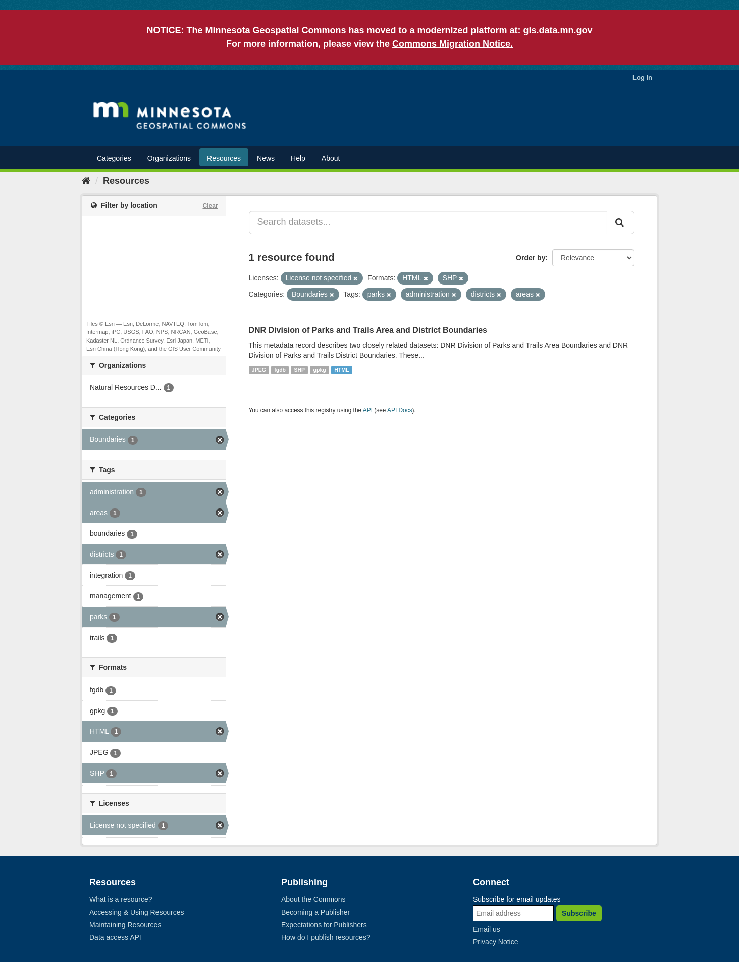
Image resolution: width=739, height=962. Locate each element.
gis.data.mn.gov (558, 30)
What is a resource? (120, 899)
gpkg (319, 370)
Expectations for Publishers (324, 925)
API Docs (399, 410)
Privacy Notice (495, 942)
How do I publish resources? (326, 937)
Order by (530, 258)
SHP (299, 370)
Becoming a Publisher (315, 912)
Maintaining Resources (125, 925)
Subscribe (579, 913)
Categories (114, 158)
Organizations (169, 158)
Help (298, 158)
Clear (210, 205)
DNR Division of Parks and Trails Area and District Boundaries (368, 330)
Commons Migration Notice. (452, 44)
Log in (642, 77)
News (266, 158)
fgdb (280, 370)
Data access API (115, 937)
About (331, 158)
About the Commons (313, 899)
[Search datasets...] (428, 222)
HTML (341, 370)
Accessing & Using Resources (136, 912)
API (368, 410)
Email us (486, 929)
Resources (224, 158)
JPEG (259, 370)
